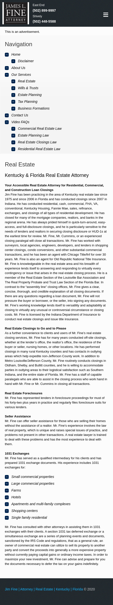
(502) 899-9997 (44, 10)
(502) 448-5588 (44, 21)
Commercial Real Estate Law (40, 128)
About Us (18, 68)
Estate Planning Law (33, 135)
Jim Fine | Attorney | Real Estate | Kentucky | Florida (44, 589)
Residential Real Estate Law (39, 149)
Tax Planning (27, 102)
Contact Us (19, 115)
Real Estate (26, 81)
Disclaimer (26, 61)
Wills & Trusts (28, 88)
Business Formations (34, 108)
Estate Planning (30, 95)
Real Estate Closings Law (37, 142)
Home (15, 54)
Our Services (21, 75)
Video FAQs (20, 122)
